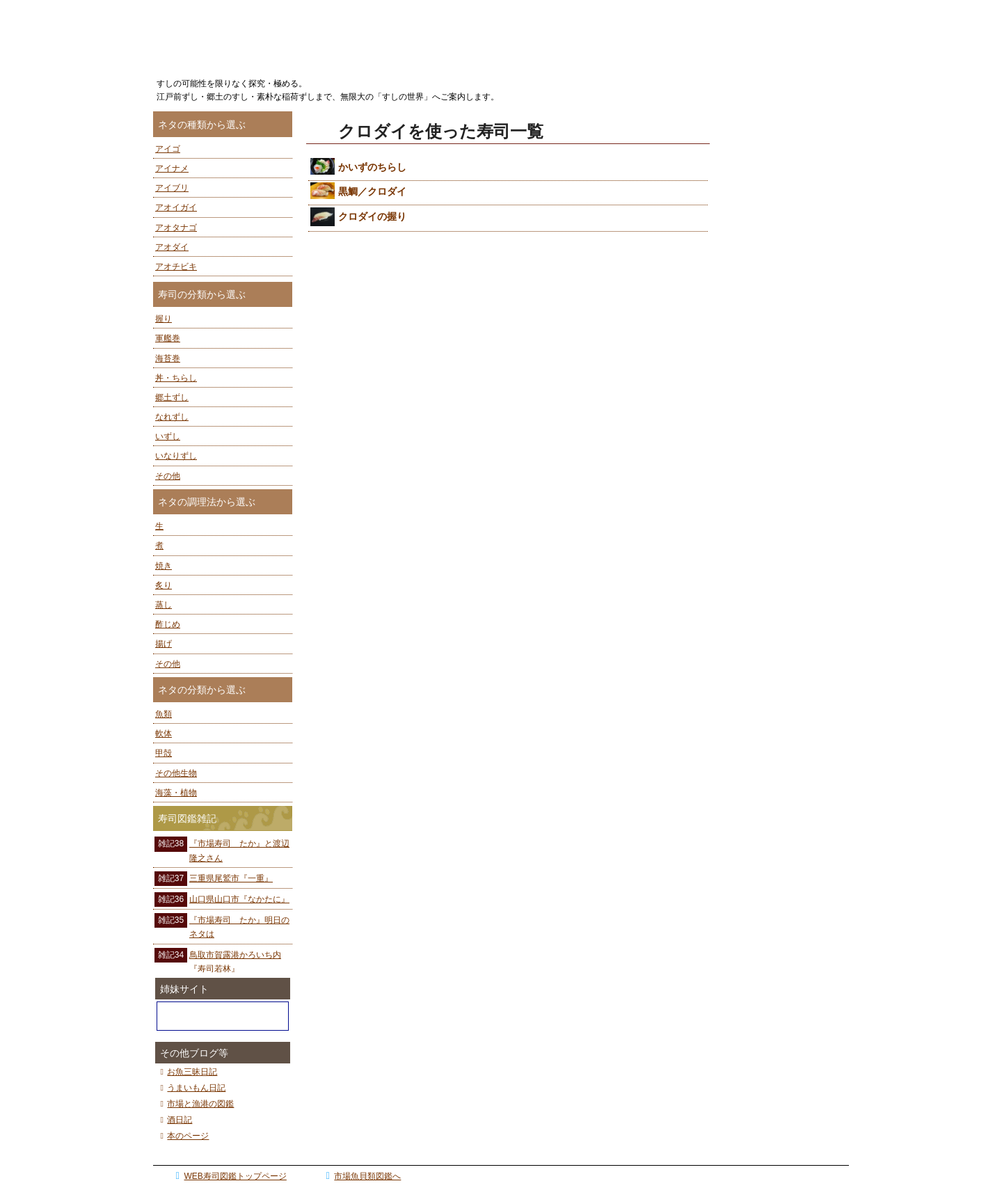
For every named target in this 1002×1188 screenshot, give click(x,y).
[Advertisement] (786, 320)
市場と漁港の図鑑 (195, 1104)
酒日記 (174, 1120)
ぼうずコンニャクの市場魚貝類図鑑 (223, 1016)
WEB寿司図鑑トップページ (229, 1176)
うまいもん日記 (191, 1088)
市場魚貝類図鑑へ (361, 1176)
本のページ (183, 1136)
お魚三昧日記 (187, 1072)
